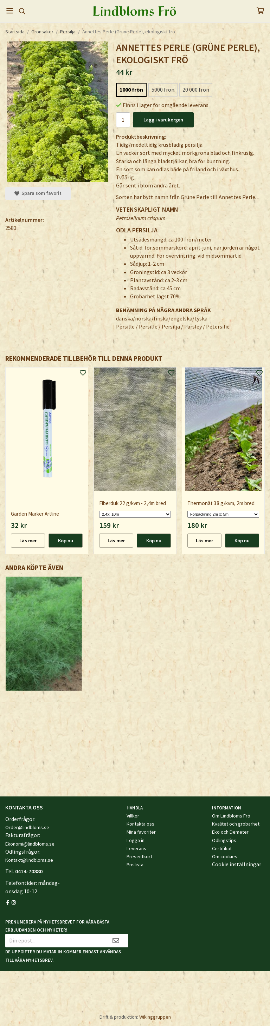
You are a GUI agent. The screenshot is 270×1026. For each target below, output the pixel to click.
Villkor (133, 816)
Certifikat (222, 848)
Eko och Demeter (230, 832)
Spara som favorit (38, 193)
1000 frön (131, 89)
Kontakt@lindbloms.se (29, 860)
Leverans (136, 848)
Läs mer (28, 540)
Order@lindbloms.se (27, 827)
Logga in (135, 840)
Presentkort (139, 856)
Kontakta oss (140, 824)
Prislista (135, 864)
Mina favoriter (141, 832)
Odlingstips (224, 840)
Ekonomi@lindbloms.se (29, 844)
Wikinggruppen (155, 1017)
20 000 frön (195, 89)
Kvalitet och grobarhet (235, 824)
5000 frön (163, 89)
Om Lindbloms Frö (231, 816)
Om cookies (224, 856)
